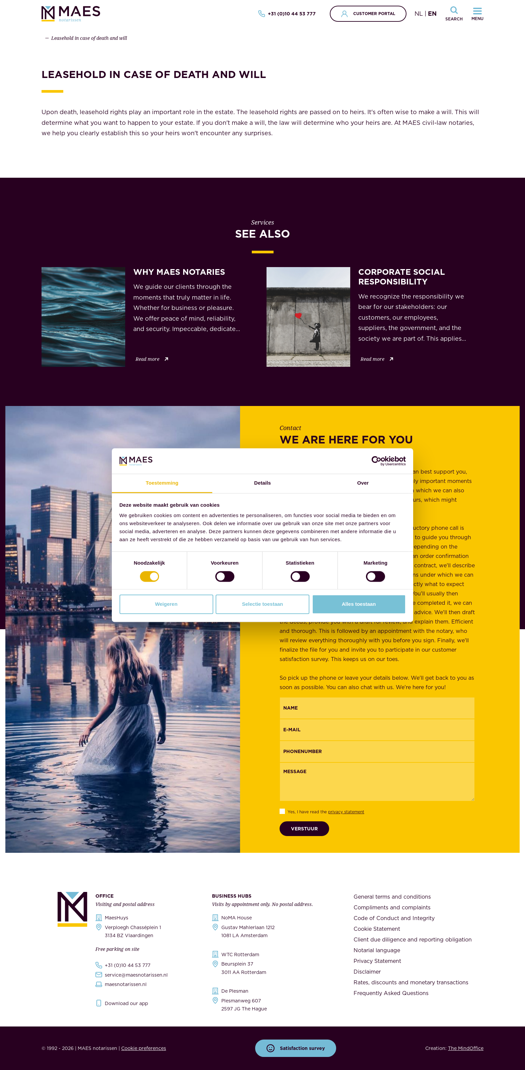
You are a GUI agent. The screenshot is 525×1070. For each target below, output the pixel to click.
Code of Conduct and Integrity (394, 918)
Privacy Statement (377, 961)
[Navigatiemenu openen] (477, 14)
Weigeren (166, 604)
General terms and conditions (392, 896)
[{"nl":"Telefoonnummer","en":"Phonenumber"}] (377, 751)
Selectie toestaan (262, 604)
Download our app (126, 1003)
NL (419, 13)
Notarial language (377, 950)
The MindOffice (465, 1048)
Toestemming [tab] (162, 483)
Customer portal (368, 13)
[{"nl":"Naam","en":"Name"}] (377, 708)
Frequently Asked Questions (391, 993)
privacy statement (346, 812)
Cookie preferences (143, 1048)
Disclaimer (367, 971)
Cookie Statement (377, 928)
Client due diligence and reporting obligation (413, 939)
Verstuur (304, 828)
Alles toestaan (359, 604)
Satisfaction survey (296, 1048)
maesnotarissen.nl (126, 984)
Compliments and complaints (392, 907)
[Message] (377, 781)
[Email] (377, 730)
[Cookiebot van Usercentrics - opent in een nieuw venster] (376, 461)
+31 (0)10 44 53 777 (287, 13)
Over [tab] (363, 483)
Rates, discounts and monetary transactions (411, 982)
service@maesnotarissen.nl (136, 975)
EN (432, 13)
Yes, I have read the (326, 812)
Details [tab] (262, 483)
